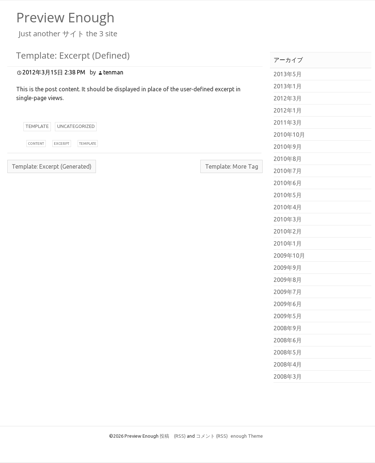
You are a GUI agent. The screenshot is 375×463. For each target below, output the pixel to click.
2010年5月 (288, 195)
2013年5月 (288, 74)
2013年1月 (288, 86)
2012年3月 (288, 98)
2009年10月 (289, 255)
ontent (36, 144)
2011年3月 (288, 122)
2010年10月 (289, 134)
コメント (212, 435)
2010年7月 (288, 171)
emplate (37, 126)
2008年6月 (288, 340)
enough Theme (247, 435)
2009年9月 (288, 267)
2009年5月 (288, 316)
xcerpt (61, 144)
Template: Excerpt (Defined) (73, 55)
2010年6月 (288, 183)
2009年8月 (288, 279)
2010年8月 (288, 158)
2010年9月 (288, 146)
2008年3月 (288, 376)
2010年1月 (288, 243)
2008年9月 (288, 328)
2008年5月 (288, 352)
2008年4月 (288, 364)
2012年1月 (288, 110)
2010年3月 (288, 219)
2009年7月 (288, 292)
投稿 (173, 435)
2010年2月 (288, 231)
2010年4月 (288, 207)
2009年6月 (288, 304)
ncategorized (76, 126)
